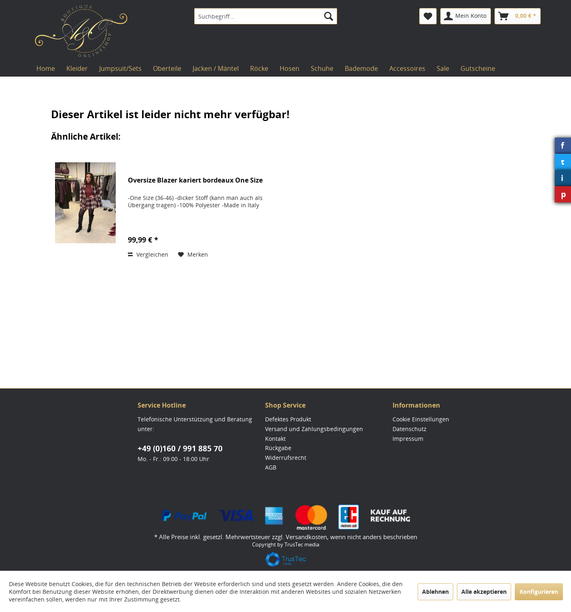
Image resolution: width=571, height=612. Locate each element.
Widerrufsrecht (285, 457)
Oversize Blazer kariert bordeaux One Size (195, 180)
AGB (270, 467)
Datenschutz (410, 429)
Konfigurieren (539, 591)
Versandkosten (306, 537)
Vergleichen (148, 254)
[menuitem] (265, 16)
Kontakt (275, 438)
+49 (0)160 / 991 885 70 (180, 448)
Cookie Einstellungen (421, 419)
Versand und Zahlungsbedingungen (314, 429)
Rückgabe (278, 448)
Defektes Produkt (288, 419)
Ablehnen (435, 591)
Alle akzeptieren (484, 591)
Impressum (408, 438)
